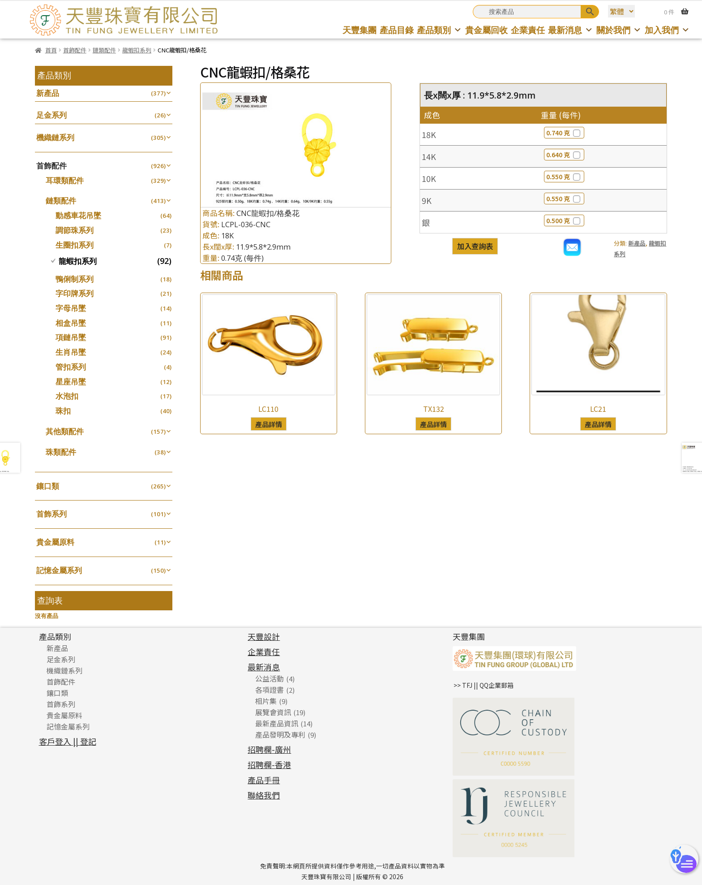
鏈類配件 (104, 50)
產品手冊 (264, 780)
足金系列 (51, 115)
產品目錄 (397, 29)
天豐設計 (264, 636)
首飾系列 (51, 514)
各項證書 (269, 689)
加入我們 (667, 29)
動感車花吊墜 (78, 215)
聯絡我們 (264, 795)
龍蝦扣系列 (136, 50)
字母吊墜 (71, 308)
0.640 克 (564, 154)
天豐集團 (359, 29)
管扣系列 (71, 367)
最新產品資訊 (276, 723)
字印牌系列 (75, 293)
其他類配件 (65, 431)
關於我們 (619, 29)
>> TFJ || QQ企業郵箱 (484, 685)
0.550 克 (564, 176)
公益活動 (269, 678)
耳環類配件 (65, 180)
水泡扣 (67, 396)
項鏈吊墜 (71, 337)
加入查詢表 (475, 246)
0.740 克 (564, 132)
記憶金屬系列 (59, 570)
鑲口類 (47, 486)
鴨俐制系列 (75, 279)
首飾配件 (74, 50)
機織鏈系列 (55, 137)
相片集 (266, 700)
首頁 (51, 50)
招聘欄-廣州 (269, 749)
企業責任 (528, 29)
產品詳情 (268, 424)
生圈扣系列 (75, 245)
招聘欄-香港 (269, 764)
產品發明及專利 (280, 734)
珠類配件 (61, 452)
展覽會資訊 (273, 712)
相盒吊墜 (71, 323)
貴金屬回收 (486, 29)
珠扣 (63, 411)
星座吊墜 (71, 381)
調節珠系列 (75, 230)
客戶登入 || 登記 (67, 741)
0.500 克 (564, 220)
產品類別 (439, 29)
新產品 (637, 243)
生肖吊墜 (71, 352)
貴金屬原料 (55, 542)
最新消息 (570, 29)
